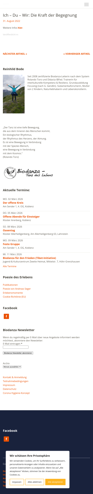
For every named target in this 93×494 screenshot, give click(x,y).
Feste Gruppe (11, 244)
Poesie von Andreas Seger (17, 288)
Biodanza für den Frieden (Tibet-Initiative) (29, 258)
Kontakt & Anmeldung (15, 377)
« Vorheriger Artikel (76, 53)
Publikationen (10, 284)
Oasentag (9, 230)
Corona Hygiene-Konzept (16, 393)
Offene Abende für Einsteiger (21, 216)
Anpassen (17, 482)
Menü (86, 4)
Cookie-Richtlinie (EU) (14, 296)
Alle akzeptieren (55, 482)
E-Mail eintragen (12, 343)
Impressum (9, 385)
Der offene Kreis (13, 202)
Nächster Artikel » (15, 53)
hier (20, 27)
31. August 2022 (11, 21)
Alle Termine (9, 266)
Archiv (6, 363)
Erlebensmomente (13, 292)
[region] (37, 469)
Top (87, 485)
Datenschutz (9, 389)
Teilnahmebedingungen (15, 381)
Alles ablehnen (35, 482)
